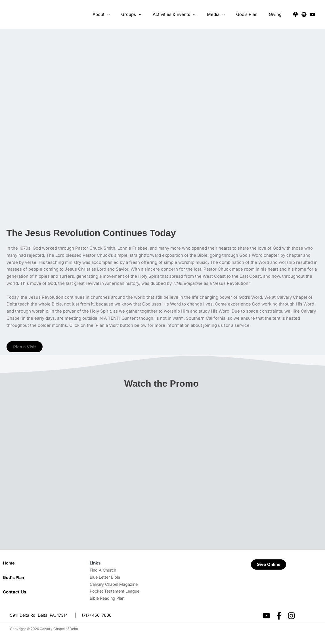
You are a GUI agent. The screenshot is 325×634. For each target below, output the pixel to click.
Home (9, 563)
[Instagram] (291, 616)
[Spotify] (304, 14)
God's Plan (14, 577)
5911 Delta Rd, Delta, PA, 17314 (40, 615)
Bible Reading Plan (108, 598)
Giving (276, 14)
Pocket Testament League (116, 591)
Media (223, 14)
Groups (144, 14)
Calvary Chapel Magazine (115, 584)
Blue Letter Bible (106, 577)
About (116, 14)
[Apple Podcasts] (295, 14)
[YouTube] (312, 14)
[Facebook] (279, 616)
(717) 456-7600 (99, 615)
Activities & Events (184, 14)
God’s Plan (251, 14)
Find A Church (104, 570)
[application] (122, 14)
